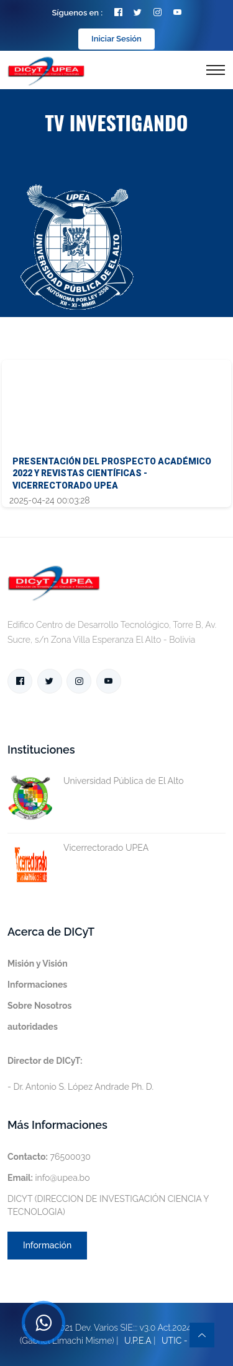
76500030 (49, 1157)
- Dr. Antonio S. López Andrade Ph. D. (80, 1074)
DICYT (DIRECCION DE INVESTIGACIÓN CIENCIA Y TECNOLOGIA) (108, 1205)
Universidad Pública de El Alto (95, 781)
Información (47, 1245)
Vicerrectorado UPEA (77, 848)
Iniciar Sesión (116, 38)
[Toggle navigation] (216, 70)
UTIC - (175, 1341)
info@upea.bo (48, 1178)
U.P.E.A (138, 1341)
